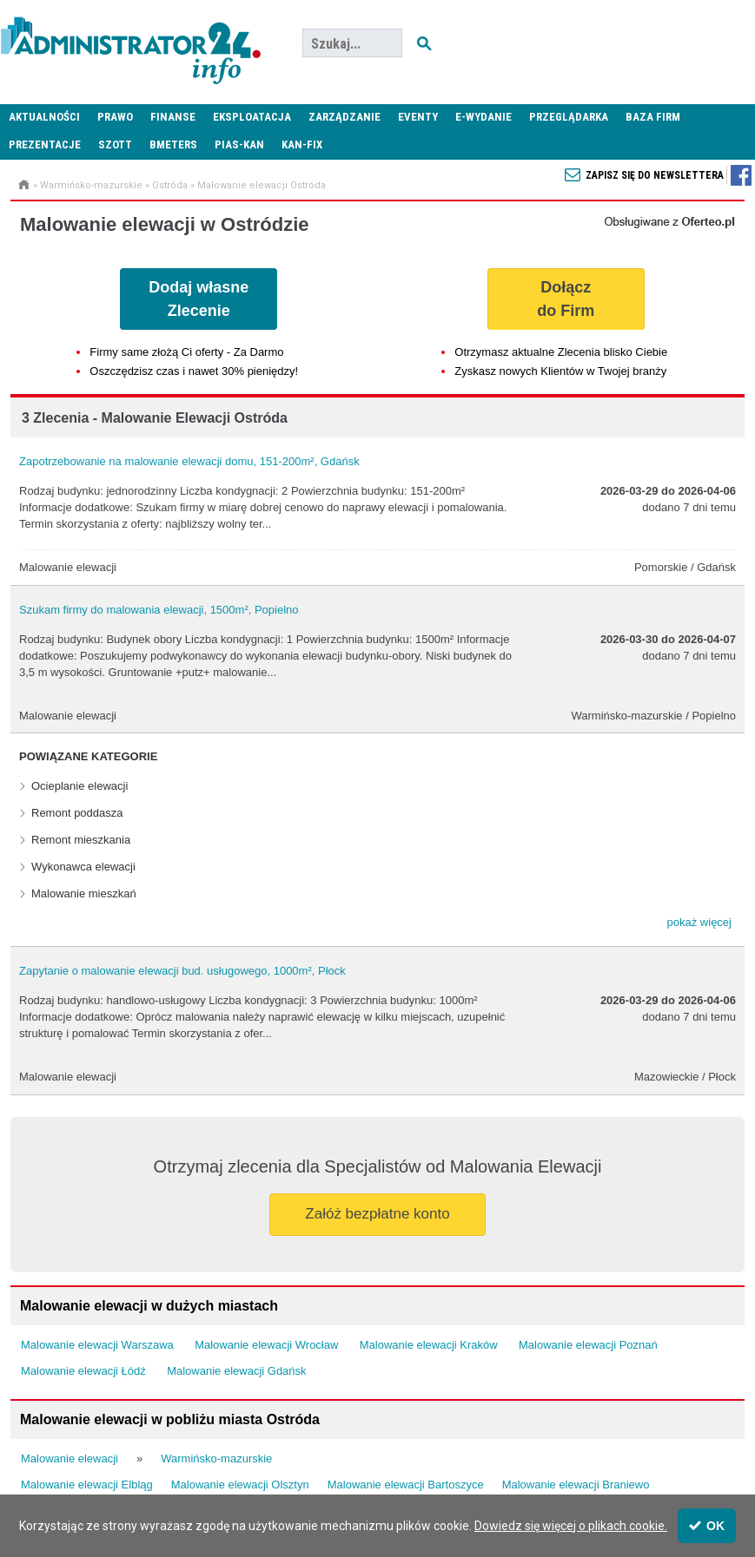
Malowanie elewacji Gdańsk (236, 1370)
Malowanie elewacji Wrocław (266, 1344)
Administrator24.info (130, 43)
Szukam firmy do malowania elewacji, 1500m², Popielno (159, 609)
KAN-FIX (301, 144)
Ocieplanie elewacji (79, 785)
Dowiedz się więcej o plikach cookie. (570, 1526)
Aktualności (44, 116)
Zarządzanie (344, 116)
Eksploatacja (252, 116)
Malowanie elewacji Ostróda (261, 185)
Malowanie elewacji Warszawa (97, 1344)
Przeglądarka (568, 116)
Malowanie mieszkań (83, 893)
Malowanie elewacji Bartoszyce (406, 1484)
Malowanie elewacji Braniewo (576, 1484)
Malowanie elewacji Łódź (83, 1370)
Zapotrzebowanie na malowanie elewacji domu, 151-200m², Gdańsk (189, 461)
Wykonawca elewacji (83, 866)
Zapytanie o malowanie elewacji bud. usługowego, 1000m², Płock (182, 970)
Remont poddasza (77, 812)
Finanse (172, 116)
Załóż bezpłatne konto (377, 1214)
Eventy (418, 116)
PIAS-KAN (239, 144)
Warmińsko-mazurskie (91, 185)
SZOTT (115, 144)
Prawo (115, 116)
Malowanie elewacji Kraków (429, 1344)
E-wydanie (483, 116)
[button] (699, 922)
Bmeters (173, 144)
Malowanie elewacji (69, 1458)
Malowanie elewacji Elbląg (87, 1484)
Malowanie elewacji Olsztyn (240, 1484)
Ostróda (170, 185)
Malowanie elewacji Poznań (588, 1344)
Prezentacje (45, 144)
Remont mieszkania (80, 839)
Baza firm (653, 116)
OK (707, 1526)
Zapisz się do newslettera (655, 175)
